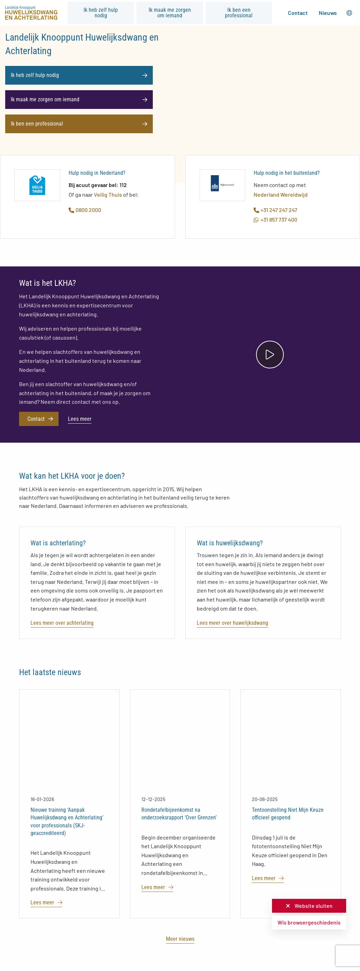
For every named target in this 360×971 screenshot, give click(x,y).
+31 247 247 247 (275, 209)
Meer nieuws (180, 939)
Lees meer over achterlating (62, 623)
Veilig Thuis (108, 194)
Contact (298, 12)
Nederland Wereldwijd (281, 194)
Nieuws (328, 12)
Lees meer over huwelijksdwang (232, 623)
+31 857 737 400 (275, 219)
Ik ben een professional (239, 13)
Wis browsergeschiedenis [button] (309, 922)
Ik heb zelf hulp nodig (101, 13)
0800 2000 (85, 209)
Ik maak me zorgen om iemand (170, 13)
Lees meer (79, 419)
